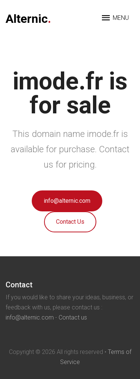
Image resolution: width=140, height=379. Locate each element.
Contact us (73, 317)
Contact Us (70, 221)
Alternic (28, 19)
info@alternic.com (67, 200)
